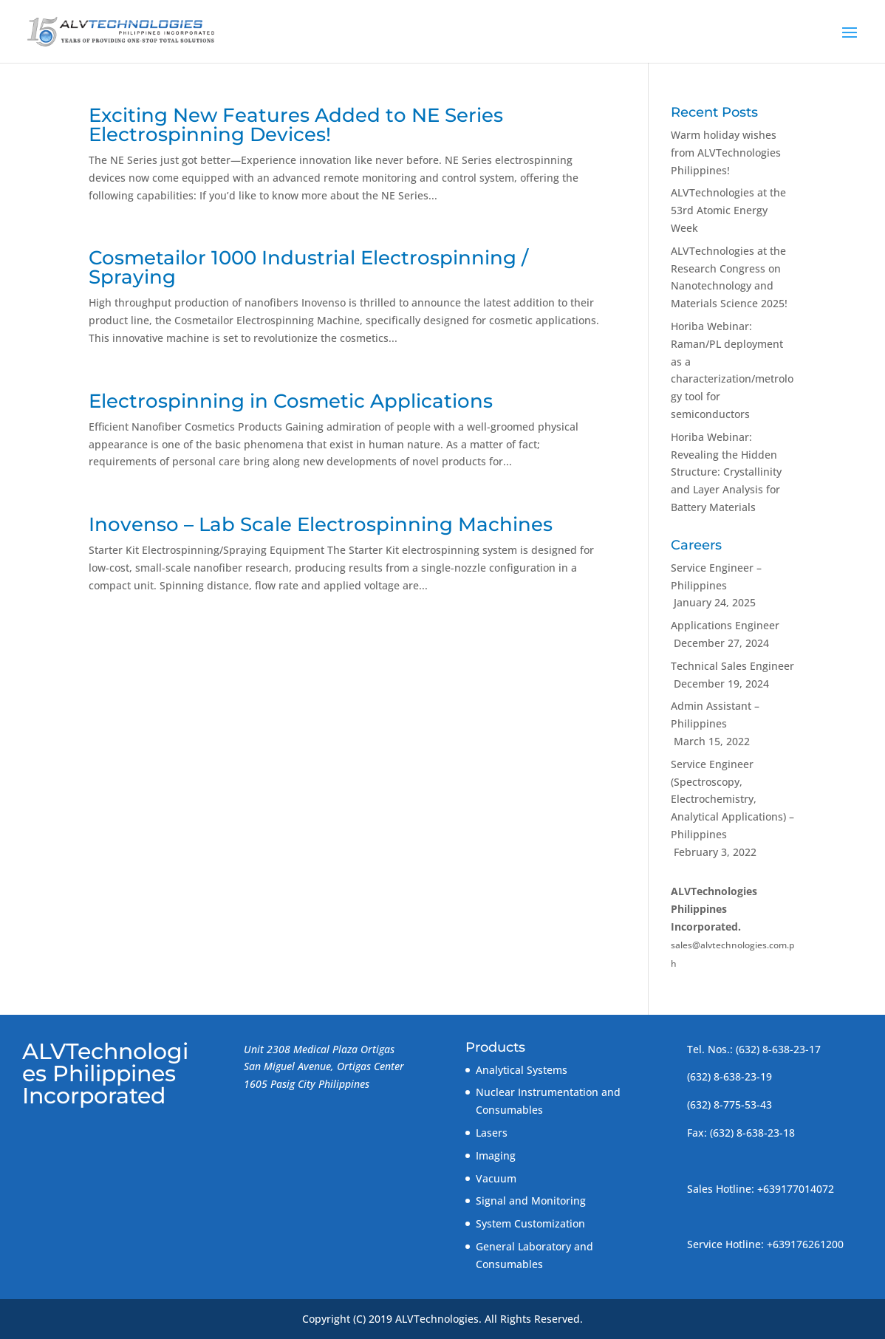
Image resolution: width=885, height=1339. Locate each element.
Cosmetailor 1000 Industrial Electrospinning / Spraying (308, 267)
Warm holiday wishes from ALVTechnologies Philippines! (726, 152)
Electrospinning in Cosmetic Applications (291, 401)
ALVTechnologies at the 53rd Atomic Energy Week (728, 210)
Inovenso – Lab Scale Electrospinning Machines (321, 524)
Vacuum (496, 1178)
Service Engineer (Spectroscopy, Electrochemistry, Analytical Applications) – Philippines (732, 799)
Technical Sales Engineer (732, 666)
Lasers (492, 1133)
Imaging (496, 1155)
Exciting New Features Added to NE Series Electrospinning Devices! (296, 124)
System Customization (530, 1223)
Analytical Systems (521, 1070)
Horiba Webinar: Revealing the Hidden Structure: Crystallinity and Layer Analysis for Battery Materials (726, 472)
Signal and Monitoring (531, 1201)
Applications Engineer (725, 625)
